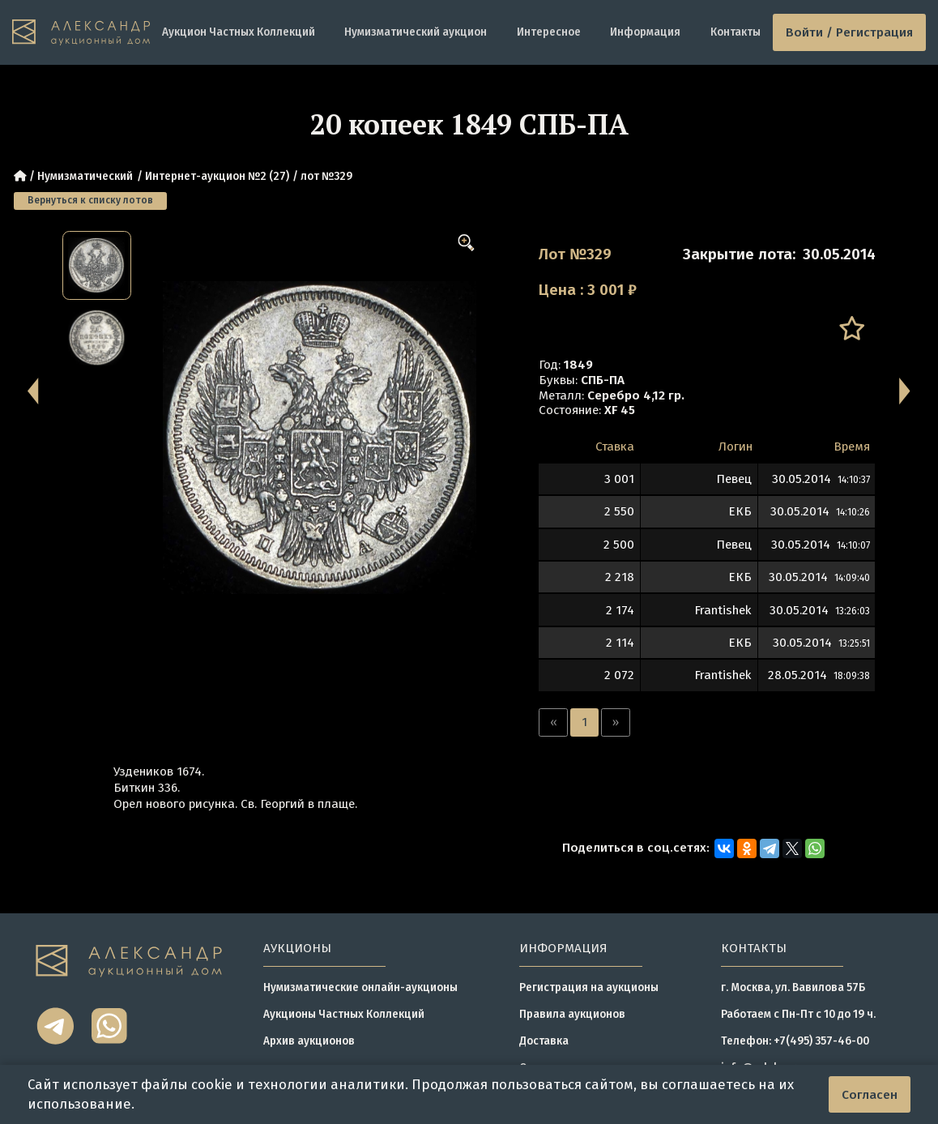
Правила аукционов (572, 1014)
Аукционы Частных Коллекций (343, 1014)
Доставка (544, 1041)
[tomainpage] (80, 32)
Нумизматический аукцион (415, 32)
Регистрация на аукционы (589, 987)
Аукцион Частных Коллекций (238, 32)
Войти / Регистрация (849, 32)
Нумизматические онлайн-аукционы (360, 987)
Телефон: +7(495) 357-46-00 (795, 1041)
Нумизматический (85, 176)
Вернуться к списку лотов (90, 200)
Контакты (735, 32)
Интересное (549, 32)
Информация (645, 32)
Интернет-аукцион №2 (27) (217, 176)
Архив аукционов (309, 1041)
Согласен (869, 1095)
